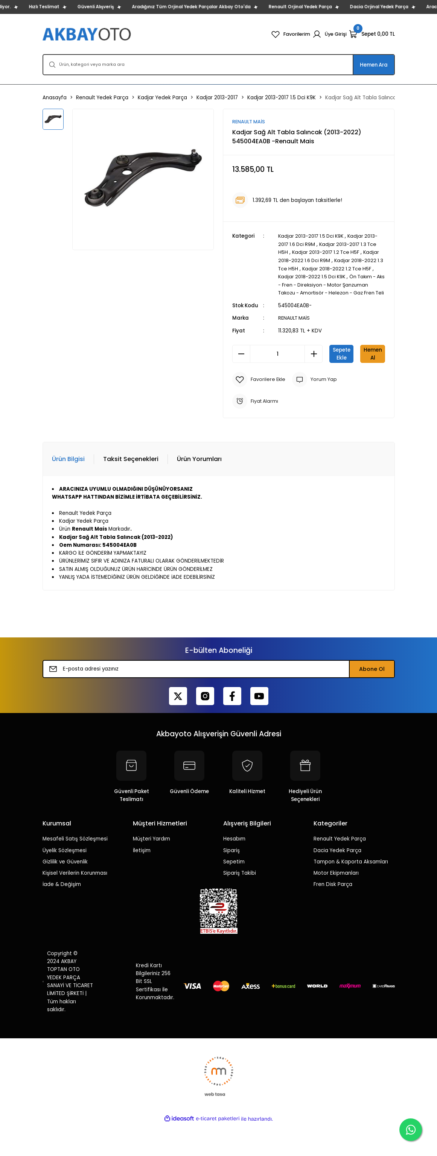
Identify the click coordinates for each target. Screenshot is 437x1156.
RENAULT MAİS (295, 325)
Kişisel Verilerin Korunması (75, 905)
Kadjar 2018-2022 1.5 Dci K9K (313, 276)
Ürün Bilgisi (68, 491)
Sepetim (234, 893)
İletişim (142, 882)
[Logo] (87, 34)
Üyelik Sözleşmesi (65, 882)
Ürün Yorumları (199, 491)
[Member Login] (329, 34)
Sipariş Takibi (239, 905)
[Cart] (372, 34)
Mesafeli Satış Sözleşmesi (75, 871)
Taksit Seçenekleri (130, 491)
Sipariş (231, 882)
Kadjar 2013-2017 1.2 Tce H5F (327, 252)
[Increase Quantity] (314, 361)
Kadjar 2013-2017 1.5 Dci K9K (312, 236)
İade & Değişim (62, 916)
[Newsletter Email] (219, 701)
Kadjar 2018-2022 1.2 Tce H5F (346, 268)
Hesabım (234, 871)
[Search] (219, 64)
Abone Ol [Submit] (372, 701)
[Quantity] (277, 361)
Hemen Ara (374, 64)
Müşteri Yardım (151, 871)
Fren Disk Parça (333, 916)
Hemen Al (309, 386)
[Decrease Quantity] (241, 361)
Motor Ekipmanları (336, 905)
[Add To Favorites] (259, 411)
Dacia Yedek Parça (337, 882)
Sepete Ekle (357, 361)
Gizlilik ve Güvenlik (65, 893)
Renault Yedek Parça (340, 871)
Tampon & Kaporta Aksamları (351, 893)
